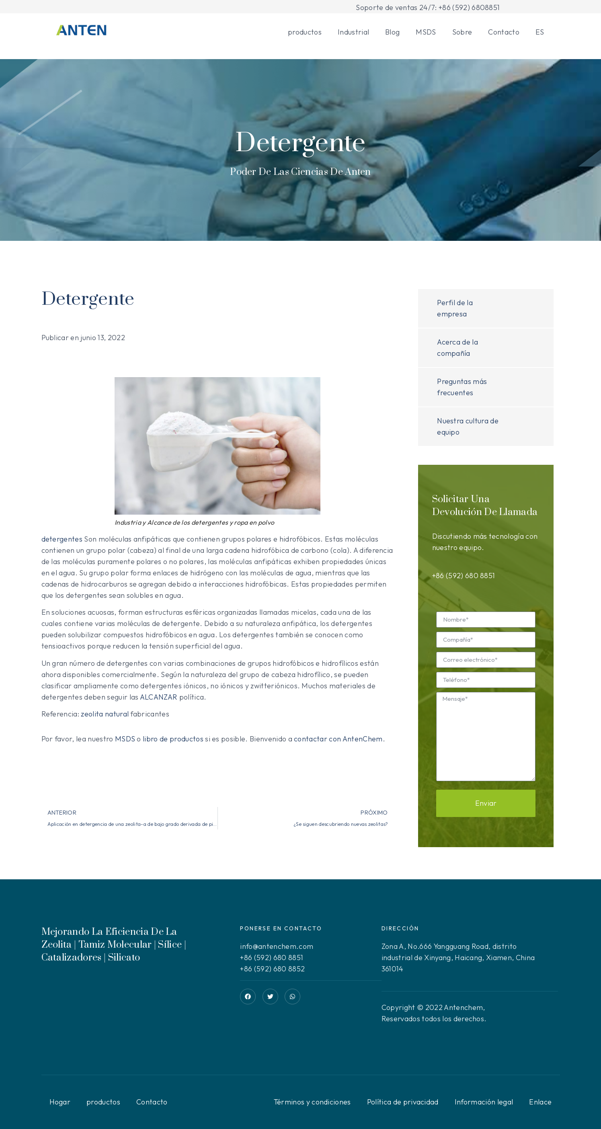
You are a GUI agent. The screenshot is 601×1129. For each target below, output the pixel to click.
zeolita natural (105, 713)
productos (305, 32)
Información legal (484, 1101)
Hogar (60, 1101)
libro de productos (173, 738)
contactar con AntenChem (338, 738)
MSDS (426, 32)
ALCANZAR (159, 697)
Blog (392, 32)
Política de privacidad (403, 1101)
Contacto (503, 32)
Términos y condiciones (312, 1101)
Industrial (353, 32)
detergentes (62, 539)
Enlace (540, 1101)
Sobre (462, 32)
